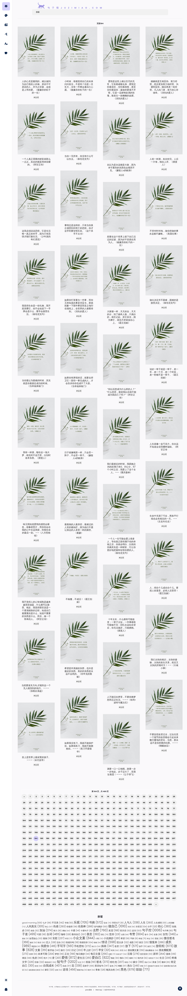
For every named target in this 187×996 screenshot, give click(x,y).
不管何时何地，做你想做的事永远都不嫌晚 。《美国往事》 (164, 232)
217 (78, 844)
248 (108, 850)
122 (132, 820)
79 (30, 814)
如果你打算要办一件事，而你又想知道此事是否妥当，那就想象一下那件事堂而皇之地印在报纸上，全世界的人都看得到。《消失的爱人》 (78, 306)
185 (41, 838)
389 (174, 880)
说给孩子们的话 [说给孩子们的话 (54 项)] (155, 966)
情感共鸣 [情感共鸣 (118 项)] (72, 942)
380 (120, 880)
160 (48, 832)
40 (108, 802)
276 (120, 856)
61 (78, 808)
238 (48, 850)
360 (156, 874)
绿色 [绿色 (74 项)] (128, 962)
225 (126, 844)
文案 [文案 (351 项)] (41, 950)
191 (77, 838)
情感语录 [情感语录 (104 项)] (86, 942)
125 (150, 820)
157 (30, 832)
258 (168, 850)
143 (102, 826)
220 (96, 844)
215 (66, 844)
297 (90, 862)
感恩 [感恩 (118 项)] (134, 942)
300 (108, 862)
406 (120, 886)
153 (162, 826)
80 (36, 814)
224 (120, 844)
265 (54, 856)
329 (126, 868)
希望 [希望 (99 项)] (125, 938)
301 (114, 862)
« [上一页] (24, 796)
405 (114, 886)
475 (66, 904)
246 (96, 850)
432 (120, 892)
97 (138, 814)
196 (107, 838)
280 (144, 856)
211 (42, 844)
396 (60, 886)
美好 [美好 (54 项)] (148, 962)
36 (84, 802)
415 (174, 886)
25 (174, 796)
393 (42, 886)
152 (156, 826)
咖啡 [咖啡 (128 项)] (66, 934)
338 (24, 874)
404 (108, 886)
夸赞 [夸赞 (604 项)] (136, 934)
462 (144, 898)
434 (132, 892)
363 (174, 874)
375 (90, 880)
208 (24, 844)
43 (126, 802)
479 (90, 904)
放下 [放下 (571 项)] (131, 946)
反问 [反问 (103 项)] (136, 930)
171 (114, 832)
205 (161, 838)
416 (24, 892)
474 (60, 904)
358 (144, 874)
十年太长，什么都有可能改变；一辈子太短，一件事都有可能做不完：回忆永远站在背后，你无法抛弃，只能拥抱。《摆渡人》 (121, 625)
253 (138, 850)
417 (30, 892)
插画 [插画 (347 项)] (107, 946)
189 (65, 838)
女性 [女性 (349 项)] (169, 934)
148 (132, 826)
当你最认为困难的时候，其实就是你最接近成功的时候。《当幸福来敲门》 (36, 383)
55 (42, 808)
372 (72, 880)
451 (78, 898)
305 (138, 862)
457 (114, 898)
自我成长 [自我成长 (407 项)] (52, 965)
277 (126, 856)
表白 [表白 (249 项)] (133, 965)
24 (168, 796)
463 (150, 898)
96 (132, 814)
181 (174, 832)
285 (174, 856)
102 (168, 814)
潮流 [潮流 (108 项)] (27, 957)
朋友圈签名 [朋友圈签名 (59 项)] (151, 950)
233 (174, 844)
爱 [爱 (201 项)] (56, 958)
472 (48, 904)
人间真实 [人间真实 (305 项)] (35, 926)
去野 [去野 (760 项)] (100, 930)
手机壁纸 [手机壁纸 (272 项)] (82, 946)
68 (120, 808)
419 (42, 892)
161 (54, 832)
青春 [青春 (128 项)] (100, 969)
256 (156, 850)
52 (24, 808)
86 (72, 814)
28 (36, 802)
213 (54, 844)
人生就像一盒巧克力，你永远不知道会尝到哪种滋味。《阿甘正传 (164, 447)
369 (54, 880)
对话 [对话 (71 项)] (68, 938)
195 (101, 838)
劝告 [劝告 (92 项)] (35, 930)
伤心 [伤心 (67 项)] (49, 926)
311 (174, 862)
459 (126, 898)
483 (114, 904)
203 (149, 838)
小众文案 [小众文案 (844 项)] (84, 938)
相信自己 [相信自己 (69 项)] (50, 962)
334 (156, 868)
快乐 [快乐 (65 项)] (41, 942)
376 (96, 880)
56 (48, 808)
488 (144, 904)
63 (90, 808)
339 (30, 874)
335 (162, 868)
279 (138, 856)
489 (150, 904)
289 (42, 862)
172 (120, 832)
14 (108, 796)
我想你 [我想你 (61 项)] (35, 946)
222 (108, 844)
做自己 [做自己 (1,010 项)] (117, 926)
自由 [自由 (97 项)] (67, 965)
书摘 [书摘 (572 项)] (96, 922)
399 (78, 886)
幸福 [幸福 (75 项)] (142, 938)
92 (108, 814)
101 (162, 814)
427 (90, 892)
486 (132, 904)
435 (138, 892)
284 (168, 856)
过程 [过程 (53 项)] (58, 970)
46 (144, 802)
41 (114, 802)
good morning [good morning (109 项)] (32, 922)
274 (108, 856)
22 (156, 796)
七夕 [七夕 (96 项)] (47, 922)
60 (72, 808)
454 (96, 898)
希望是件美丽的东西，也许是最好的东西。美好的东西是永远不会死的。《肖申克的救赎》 (78, 672)
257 (161, 850)
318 (60, 868)
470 (36, 904)
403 (102, 886)
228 (144, 844)
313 (30, 868)
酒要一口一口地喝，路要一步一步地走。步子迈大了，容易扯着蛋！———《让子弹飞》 (121, 772)
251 (126, 850)
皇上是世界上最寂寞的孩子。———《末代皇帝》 (36, 759)
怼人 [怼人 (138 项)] (51, 942)
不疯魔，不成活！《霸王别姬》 (79, 601)
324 (96, 868)
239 (54, 850)
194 (95, 838)
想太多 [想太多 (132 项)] (123, 942)
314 (36, 868)
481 (102, 904)
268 (72, 856)
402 (96, 886)
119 (114, 820)
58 (60, 808)
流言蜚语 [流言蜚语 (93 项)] (146, 954)
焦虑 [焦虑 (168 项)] (37, 958)
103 (174, 814)
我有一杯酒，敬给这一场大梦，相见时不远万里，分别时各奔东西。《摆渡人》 (36, 455)
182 (24, 838)
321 (78, 868)
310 (168, 862)
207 (173, 838)
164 (72, 832)
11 (90, 796)
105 (30, 820)
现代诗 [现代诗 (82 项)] (143, 958)
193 (89, 838)
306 (144, 862)
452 (84, 898)
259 (174, 850)
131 (30, 826)
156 (24, 832)
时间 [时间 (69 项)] (115, 950)
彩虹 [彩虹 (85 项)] (159, 938)
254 (144, 850)
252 (132, 850)
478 (84, 904)
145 (114, 826)
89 (90, 814)
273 (102, 856)
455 (102, 898)
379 (113, 880)
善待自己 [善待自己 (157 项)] (79, 934)
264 (48, 856)
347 (78, 874)
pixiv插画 (88, 990)
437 (150, 892)
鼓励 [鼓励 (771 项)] (143, 969)
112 (72, 820)
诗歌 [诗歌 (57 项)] (143, 966)
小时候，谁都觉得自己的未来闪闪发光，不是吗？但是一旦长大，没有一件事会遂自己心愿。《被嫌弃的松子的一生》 (78, 85)
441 (173, 892)
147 (126, 826)
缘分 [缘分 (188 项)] (138, 962)
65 (102, 808)
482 (108, 904)
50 (168, 802)
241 (66, 850)
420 (48, 892)
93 (114, 814)
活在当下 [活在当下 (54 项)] (121, 954)
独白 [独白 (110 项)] (124, 957)
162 (60, 832)
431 (114, 892)
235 (30, 850)
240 (60, 850)
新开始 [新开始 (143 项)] (54, 950)
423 (66, 892)
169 (102, 832)
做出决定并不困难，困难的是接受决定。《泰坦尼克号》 (164, 302)
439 (162, 892)
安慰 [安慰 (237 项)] (58, 938)
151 (150, 826)
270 (84, 856)
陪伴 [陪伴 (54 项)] (91, 970)
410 (144, 886)
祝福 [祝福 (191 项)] (91, 962)
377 (102, 880)
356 (132, 874)
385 (150, 880)
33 (66, 802)
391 (30, 886)
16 (120, 796)
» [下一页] (155, 904)
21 (150, 796)
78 (24, 814)
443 (30, 898)
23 (162, 796)
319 (66, 868)
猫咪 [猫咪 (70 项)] (133, 958)
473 (54, 904)
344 (60, 874)
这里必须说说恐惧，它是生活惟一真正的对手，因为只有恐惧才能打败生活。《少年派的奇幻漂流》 (36, 235)
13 (102, 796)
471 (42, 904)
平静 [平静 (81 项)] (134, 938)
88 (84, 814)
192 (83, 838)
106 (36, 820)
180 (167, 832)
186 (47, 838)
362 (167, 874)
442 (24, 898)
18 (132, 796)
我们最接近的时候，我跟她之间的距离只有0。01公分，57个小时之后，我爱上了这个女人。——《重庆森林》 (121, 468)
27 (30, 802)
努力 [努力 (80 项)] (57, 930)
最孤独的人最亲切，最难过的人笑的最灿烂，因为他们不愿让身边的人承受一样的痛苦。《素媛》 (78, 528)
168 (96, 832)
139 (78, 826)
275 (113, 856)
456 (108, 898)
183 (30, 838)
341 (42, 874)
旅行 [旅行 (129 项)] (66, 950)
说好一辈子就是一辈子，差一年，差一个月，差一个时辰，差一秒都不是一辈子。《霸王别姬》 (164, 373)
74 (156, 808)
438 (156, 892)
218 (84, 844)
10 (84, 796)
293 (66, 862)
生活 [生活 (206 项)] (165, 958)
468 (24, 904)
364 (24, 880)
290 (48, 862)
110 (60, 820)
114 (84, 820)
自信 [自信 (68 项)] (38, 966)
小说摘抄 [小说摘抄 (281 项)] (112, 938)
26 (24, 802)
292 (60, 862)
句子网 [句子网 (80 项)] (168, 930)
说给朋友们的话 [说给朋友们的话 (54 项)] (36, 970)
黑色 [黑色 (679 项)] (128, 969)
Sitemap (98, 990)
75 (162, 808)
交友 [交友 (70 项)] (107, 922)
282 (156, 856)
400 (84, 886)
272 (96, 856)
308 (156, 862)
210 (36, 844)
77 (174, 808)
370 (60, 880)
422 (60, 892)
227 (138, 844)
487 (138, 904)
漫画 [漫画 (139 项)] (171, 954)
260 (24, 856)
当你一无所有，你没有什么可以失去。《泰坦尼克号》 (78, 158)
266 (60, 856)
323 (90, 868)
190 (71, 838)
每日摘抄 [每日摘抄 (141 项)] (83, 954)
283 (162, 856)
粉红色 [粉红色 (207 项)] (117, 962)
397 (66, 886)
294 (72, 862)
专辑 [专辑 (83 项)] (69, 922)
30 (48, 802)
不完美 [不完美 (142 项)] (58, 922)
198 (119, 838)
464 (156, 898)
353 (114, 874)
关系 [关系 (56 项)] (131, 926)
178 (156, 832)
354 (120, 874)
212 (48, 844)
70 (132, 808)
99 (150, 814)
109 (54, 820)
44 (132, 802)
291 (54, 862)
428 (96, 892)
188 (59, 838)
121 (126, 820)
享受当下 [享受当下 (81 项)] (118, 922)
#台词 (36, 97)
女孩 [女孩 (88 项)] (158, 934)
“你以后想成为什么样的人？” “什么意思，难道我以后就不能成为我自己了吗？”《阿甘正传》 (121, 393)
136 (60, 826)
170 (108, 832)
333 (150, 868)
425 (78, 892)
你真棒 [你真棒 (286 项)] (85, 926)
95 (126, 814)
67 (114, 808)
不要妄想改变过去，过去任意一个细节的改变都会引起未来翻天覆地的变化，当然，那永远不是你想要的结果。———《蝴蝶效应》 (164, 740)
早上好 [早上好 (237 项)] (90, 950)
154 (167, 826)
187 (53, 838)
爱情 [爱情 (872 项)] (69, 957)
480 (96, 904)
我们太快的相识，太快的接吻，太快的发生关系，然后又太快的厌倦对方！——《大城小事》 (164, 664)
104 (24, 820)
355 (126, 874)
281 (150, 856)
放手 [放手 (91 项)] (143, 946)
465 (162, 898)
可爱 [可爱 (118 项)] (41, 934)
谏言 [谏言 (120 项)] (49, 969)
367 (42, 880)
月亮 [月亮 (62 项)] (123, 950)
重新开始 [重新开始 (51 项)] (82, 970)
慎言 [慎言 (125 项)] (144, 942)
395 (54, 886)
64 (96, 808)
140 (84, 826)
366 (36, 880)
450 (72, 898)
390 (24, 886)
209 (30, 844)
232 (167, 844)
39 (102, 802)
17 (126, 796)
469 (30, 904)
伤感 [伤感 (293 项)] (59, 926)
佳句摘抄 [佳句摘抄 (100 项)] (100, 926)
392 (36, 886)
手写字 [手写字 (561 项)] (65, 946)
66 (108, 808)
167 (90, 832)
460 (132, 898)
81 (42, 814)
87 (78, 814)
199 (125, 838)
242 (72, 850)
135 (54, 826)
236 (36, 850)
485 (126, 904)
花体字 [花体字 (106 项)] (88, 965)
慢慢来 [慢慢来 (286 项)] (157, 942)
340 (36, 874)
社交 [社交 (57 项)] (81, 962)
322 (84, 868)
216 (72, 844)
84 (60, 814)
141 (90, 826)
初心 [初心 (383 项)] (164, 926)
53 (30, 808)
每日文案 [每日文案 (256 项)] (99, 954)
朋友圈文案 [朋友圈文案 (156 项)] (136, 950)
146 (120, 826)
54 (36, 808)
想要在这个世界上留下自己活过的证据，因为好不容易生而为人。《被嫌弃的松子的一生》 (121, 241)
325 (102, 868)
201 (137, 838)
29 (42, 802)
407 (126, 886)
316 (48, 868)
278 (132, 856)
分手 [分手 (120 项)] (152, 926)
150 (143, 826)
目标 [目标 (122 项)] (39, 962)
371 (66, 880)
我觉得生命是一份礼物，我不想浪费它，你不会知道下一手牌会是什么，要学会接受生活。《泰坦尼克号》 (36, 310)
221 (102, 844)
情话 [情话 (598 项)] (109, 942)
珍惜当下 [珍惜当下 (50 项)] (153, 958)
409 (138, 886)
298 (96, 862)
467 (174, 898)
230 (156, 844)
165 (78, 832)
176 (144, 832)
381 (126, 880)
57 (54, 808)
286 (24, 862)
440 (168, 892)
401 (90, 886)
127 (162, 820)
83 (54, 814)
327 (114, 868)
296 (84, 862)
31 (54, 802)
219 (90, 844)
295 (78, 862)
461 (138, 898)
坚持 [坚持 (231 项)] (114, 934)
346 (72, 874)
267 (66, 856)
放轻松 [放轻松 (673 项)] (164, 946)
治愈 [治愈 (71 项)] (111, 954)
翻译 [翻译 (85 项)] (166, 962)
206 (167, 838)
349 (90, 874)
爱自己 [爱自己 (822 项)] (101, 957)
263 (42, 856)
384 (144, 880)
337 (173, 868)
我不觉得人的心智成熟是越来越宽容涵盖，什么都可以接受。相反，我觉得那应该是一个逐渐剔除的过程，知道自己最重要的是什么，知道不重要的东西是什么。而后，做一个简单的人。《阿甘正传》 (36, 611)
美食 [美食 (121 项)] (156, 962)
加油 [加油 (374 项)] (46, 930)
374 (84, 880)
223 (113, 844)
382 (132, 880)
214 (60, 844)
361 (162, 874)
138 (72, 826)
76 (168, 808)
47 (150, 802)
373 (78, 880)
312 (24, 868)
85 (66, 814)
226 (132, 844)
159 (42, 832)
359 (150, 874)
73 (150, 808)
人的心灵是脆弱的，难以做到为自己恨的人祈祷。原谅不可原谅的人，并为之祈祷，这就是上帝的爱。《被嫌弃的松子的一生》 (36, 87)
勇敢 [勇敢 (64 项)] (66, 930)
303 (126, 862)
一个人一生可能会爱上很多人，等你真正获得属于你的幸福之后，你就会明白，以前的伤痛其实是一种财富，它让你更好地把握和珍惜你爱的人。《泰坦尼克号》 (121, 546)
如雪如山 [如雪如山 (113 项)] (35, 938)
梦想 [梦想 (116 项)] (59, 953)
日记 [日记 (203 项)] (77, 950)
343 (54, 874)
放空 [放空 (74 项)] (151, 946)
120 (120, 820)
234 (24, 850)
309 (162, 862)
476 (72, 904)
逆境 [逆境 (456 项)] (69, 969)
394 (48, 886)
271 (90, 856)
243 (78, 850)
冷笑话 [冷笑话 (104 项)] (141, 926)
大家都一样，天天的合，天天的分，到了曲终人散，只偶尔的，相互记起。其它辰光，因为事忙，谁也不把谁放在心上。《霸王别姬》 (121, 317)
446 (48, 898)
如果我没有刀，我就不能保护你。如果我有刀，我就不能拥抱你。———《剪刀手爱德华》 (78, 747)
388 (168, 880)
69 (126, 808)
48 (156, 802)
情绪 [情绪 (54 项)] (97, 942)
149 (138, 826)
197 (113, 838)
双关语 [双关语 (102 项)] (125, 930)
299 (102, 862)
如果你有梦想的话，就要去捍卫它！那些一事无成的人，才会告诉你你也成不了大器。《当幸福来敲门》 (78, 382)
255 (150, 850)
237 (42, 850)
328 (120, 868)
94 (120, 814)
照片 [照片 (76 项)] (48, 958)
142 (96, 826)
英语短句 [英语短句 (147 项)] (102, 965)
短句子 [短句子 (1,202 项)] (67, 961)
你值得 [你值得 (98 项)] (71, 926)
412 (156, 886)
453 (90, 898)
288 (36, 862)
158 (36, 832)
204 (155, 838)
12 (96, 796)
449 (66, 898)
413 (162, 886)
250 (120, 850)
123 (138, 820)
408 (132, 886)
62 (84, 808)
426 (84, 892)
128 (168, 820)
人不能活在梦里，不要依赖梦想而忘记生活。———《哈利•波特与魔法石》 (121, 700)
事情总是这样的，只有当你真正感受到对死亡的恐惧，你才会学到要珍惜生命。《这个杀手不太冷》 (78, 229)
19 (138, 796)
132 (36, 826)
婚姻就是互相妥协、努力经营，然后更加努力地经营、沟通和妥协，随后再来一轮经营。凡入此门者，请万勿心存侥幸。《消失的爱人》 (164, 87)
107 (42, 820)
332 (144, 868)
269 (78, 856)
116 (96, 820)
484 (120, 904)
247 (102, 850)
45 (138, 802)
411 (150, 886)
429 (102, 892)
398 (72, 886)
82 (48, 814)
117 (102, 820)
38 (96, 802)
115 (90, 820)
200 (131, 838)
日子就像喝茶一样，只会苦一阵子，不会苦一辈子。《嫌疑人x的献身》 (78, 455)
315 (42, 868)
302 (120, 862)
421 (54, 892)
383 (138, 880)
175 (138, 832)
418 (36, 892)
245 (90, 850)
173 (126, 832)
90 (96, 814)
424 (72, 892)
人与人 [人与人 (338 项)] (132, 922)
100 (156, 814)
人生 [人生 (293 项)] (146, 922)
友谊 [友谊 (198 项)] (113, 930)
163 (66, 832)
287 (30, 862)
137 (66, 826)
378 (108, 880)
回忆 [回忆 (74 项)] (104, 934)
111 (66, 820)
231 (162, 844)
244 (84, 850)
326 (108, 868)
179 (162, 832)
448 (60, 898)
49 (162, 802)
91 (102, 814)
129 (174, 820)
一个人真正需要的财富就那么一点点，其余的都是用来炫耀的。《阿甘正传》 (36, 162)
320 (72, 868)
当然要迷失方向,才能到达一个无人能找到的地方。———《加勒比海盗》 (36, 688)
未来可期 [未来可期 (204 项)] (46, 954)
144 (108, 826)
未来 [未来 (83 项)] (33, 954)
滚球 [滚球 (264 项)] (159, 954)
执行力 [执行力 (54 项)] (96, 946)
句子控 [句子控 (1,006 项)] (152, 930)
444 (36, 898)
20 (144, 796)
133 (42, 826)
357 (138, 874)
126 (156, 820)
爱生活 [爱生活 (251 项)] (84, 958)
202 (143, 838)
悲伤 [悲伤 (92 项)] (61, 942)
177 (150, 832)
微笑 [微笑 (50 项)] (33, 942)
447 (54, 898)
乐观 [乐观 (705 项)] (81, 922)
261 (30, 856)
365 (30, 880)
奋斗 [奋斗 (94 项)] (149, 934)
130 (24, 826)
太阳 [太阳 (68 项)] (125, 934)
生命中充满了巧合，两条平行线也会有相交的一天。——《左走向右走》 (164, 519)
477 (78, 904)
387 (162, 880)
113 (78, 820)
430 (108, 892)
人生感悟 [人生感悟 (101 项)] (160, 922)
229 (149, 844)
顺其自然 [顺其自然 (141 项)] (113, 969)
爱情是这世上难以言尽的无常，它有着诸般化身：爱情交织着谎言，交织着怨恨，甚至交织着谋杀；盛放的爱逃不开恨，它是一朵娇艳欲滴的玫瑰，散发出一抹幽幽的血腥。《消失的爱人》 (121, 90)
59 (66, 808)
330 (132, 868)
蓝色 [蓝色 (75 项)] (114, 966)
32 (60, 802)
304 (132, 862)
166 (84, 832)
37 (90, 802)
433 (126, 892)
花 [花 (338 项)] (77, 965)
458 (120, 898)
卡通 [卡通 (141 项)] (75, 930)
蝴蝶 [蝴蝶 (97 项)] (122, 965)
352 (108, 874)
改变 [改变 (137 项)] (119, 946)
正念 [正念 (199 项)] (70, 954)
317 (54, 868)
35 (78, 802)
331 (138, 868)
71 (138, 808)
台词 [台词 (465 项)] (53, 934)
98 (144, 814)
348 (84, 874)
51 (174, 802)
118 (108, 820)
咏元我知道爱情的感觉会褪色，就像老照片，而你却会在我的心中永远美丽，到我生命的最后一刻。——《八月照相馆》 (36, 530)
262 (36, 856)
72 (144, 808)
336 (168, 868)
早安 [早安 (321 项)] (104, 950)
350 (96, 874)
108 (48, 820)
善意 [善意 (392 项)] (93, 934)
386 (156, 880)
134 (48, 826)
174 (132, 832)
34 (72, 802)
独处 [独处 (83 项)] (115, 958)
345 (66, 874)
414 (167, 886)
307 (150, 862)
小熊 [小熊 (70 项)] (99, 938)
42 (120, 802)
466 (168, 898)
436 (144, 892)
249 (114, 850)
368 (48, 880)
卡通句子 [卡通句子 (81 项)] (86, 930)
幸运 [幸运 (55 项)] (150, 938)
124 (144, 820)
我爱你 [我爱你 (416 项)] (48, 946)
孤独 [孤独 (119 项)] (47, 938)
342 (48, 874)
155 (174, 826)
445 (42, 898)
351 (102, 874)
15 (114, 796)
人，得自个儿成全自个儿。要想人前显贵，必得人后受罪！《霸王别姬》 (164, 590)
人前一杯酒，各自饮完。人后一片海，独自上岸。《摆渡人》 (164, 162)
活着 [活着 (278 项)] (133, 954)
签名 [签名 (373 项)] (102, 962)
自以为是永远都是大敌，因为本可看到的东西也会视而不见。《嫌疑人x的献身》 (121, 167)
